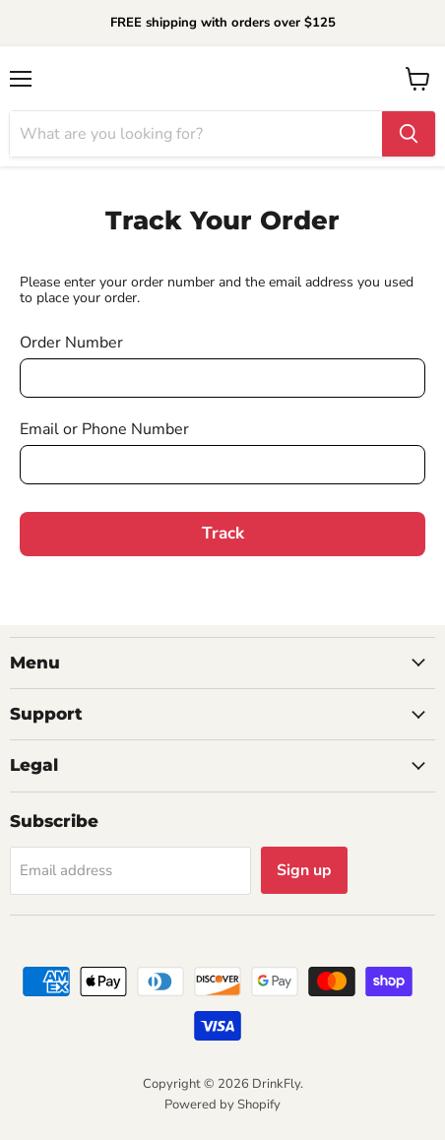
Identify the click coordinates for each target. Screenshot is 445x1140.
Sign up (304, 870)
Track (223, 533)
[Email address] (130, 871)
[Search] (196, 134)
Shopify (259, 1104)
